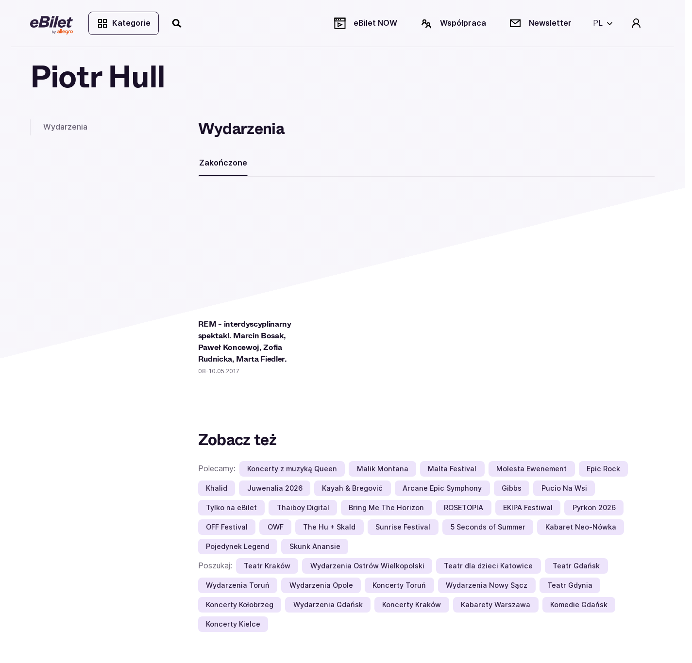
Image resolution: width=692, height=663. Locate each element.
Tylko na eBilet (231, 507)
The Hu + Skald (329, 527)
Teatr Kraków (267, 566)
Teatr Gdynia (569, 585)
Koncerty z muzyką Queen (292, 468)
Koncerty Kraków (411, 604)
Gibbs (512, 488)
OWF (276, 527)
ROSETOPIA (463, 507)
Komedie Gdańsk (579, 604)
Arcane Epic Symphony (442, 488)
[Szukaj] (177, 23)
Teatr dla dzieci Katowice (488, 566)
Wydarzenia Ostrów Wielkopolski (367, 566)
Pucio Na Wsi (564, 488)
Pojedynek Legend (238, 546)
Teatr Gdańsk (576, 566)
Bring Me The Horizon (386, 507)
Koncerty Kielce (233, 624)
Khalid (216, 488)
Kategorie (124, 23)
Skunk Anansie (314, 546)
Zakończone (223, 162)
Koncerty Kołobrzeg (239, 604)
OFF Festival (227, 527)
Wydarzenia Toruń (238, 585)
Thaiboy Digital (303, 507)
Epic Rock (603, 468)
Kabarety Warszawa (495, 604)
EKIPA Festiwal (528, 507)
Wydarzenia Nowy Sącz (486, 585)
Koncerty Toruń (399, 585)
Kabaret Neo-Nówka (580, 527)
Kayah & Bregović (352, 488)
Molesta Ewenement (531, 468)
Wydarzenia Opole (321, 585)
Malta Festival (452, 468)
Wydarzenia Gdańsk (328, 604)
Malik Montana (382, 468)
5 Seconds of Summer (487, 527)
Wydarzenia (65, 127)
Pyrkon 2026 (594, 507)
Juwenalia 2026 (275, 488)
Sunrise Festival (402, 527)
